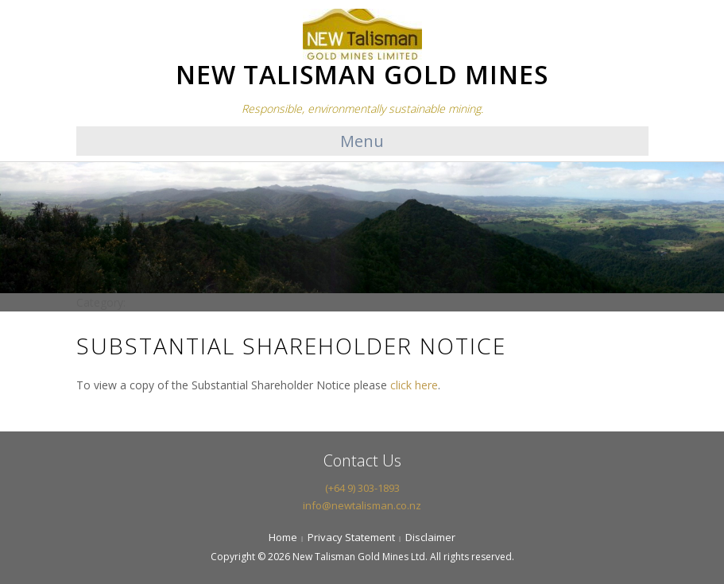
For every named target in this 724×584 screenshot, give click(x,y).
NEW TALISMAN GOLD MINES (362, 74)
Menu (362, 141)
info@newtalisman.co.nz (362, 505)
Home (283, 537)
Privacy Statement (351, 537)
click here (414, 385)
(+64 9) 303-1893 (362, 488)
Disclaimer (430, 537)
